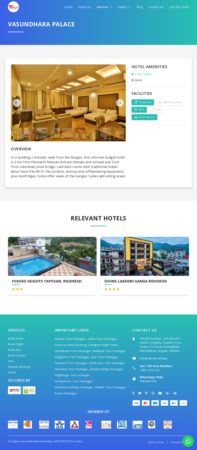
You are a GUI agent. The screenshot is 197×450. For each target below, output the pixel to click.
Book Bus (14, 350)
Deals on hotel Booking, (71, 345)
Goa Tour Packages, (105, 357)
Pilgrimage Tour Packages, (73, 375)
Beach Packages (66, 393)
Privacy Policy (179, 442)
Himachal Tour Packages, (72, 369)
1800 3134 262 (150, 370)
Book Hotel (15, 338)
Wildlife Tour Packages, (111, 387)
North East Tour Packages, (107, 363)
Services (104, 7)
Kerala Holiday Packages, (107, 369)
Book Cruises (17, 355)
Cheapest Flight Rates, (103, 345)
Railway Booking (19, 367)
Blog (140, 7)
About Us (84, 7)
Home (68, 7)
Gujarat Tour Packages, (71, 339)
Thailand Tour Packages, (71, 363)
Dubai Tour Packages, (102, 339)
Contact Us (156, 7)
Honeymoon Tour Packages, (74, 381)
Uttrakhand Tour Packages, (73, 351)
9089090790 (148, 381)
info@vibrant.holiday (153, 358)
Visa (10, 361)
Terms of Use (156, 442)
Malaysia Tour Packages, (109, 351)
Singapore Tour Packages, (72, 357)
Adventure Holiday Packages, (74, 387)
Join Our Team (179, 7)
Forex (12, 372)
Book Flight (16, 344)
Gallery (124, 7)
